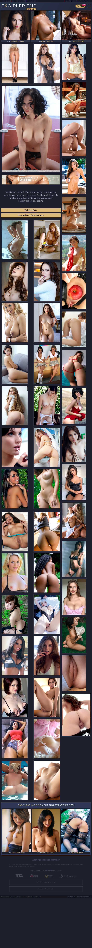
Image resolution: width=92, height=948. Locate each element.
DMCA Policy (71, 946)
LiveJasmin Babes (19, 1)
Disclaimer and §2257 (84, 946)
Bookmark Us (46, 932)
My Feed (80, 6)
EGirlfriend (20, 7)
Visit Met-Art (31, 213)
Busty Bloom (32, 1)
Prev (5, 134)
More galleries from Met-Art (31, 218)
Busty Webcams (84, 1)
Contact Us (46, 938)
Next (56, 134)
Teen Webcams (70, 1)
